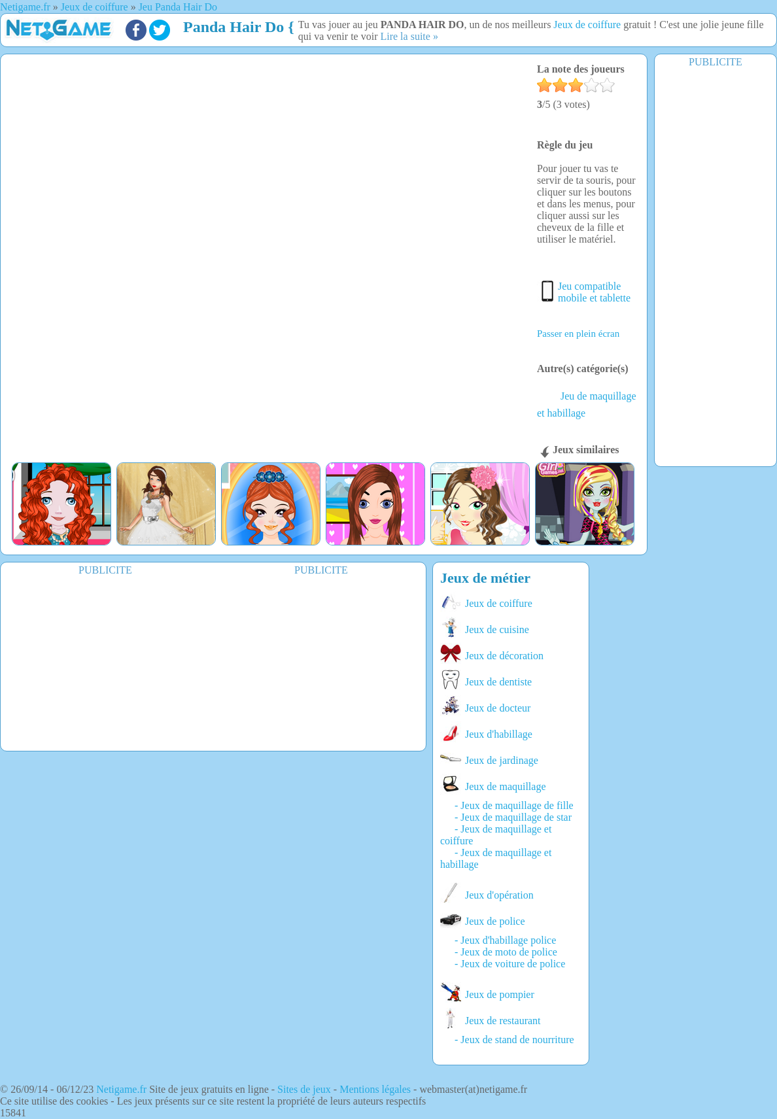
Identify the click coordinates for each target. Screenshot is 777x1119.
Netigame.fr (121, 1089)
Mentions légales (375, 1089)
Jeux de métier (485, 578)
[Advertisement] (715, 266)
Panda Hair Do (233, 26)
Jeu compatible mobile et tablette (594, 292)
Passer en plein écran (578, 333)
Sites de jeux (304, 1089)
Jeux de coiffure (587, 24)
